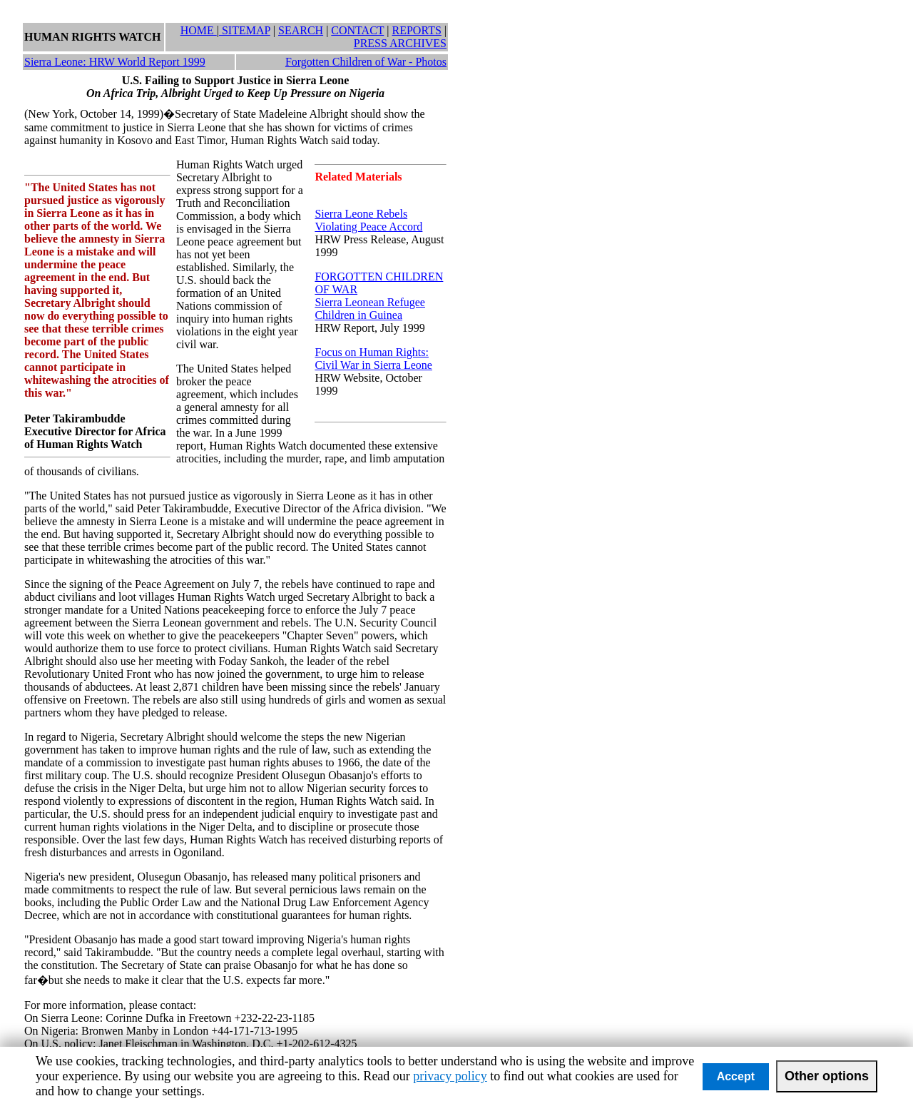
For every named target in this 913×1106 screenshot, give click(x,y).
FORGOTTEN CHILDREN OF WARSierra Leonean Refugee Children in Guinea (379, 295)
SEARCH (300, 30)
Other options (827, 1076)
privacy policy (449, 1076)
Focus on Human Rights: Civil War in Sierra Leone (373, 358)
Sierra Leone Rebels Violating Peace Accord (368, 220)
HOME (198, 30)
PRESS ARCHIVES (400, 43)
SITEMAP (244, 30)
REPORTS (417, 30)
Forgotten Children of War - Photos (366, 62)
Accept (736, 1076)
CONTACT (357, 30)
